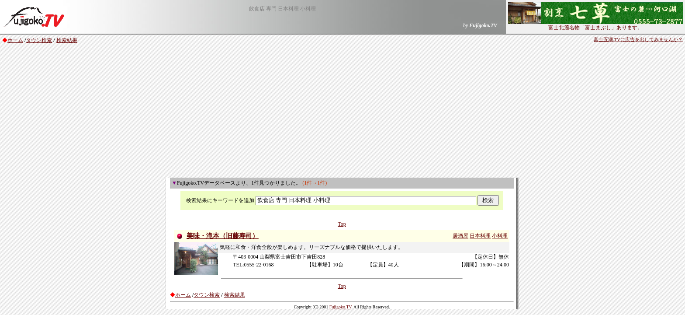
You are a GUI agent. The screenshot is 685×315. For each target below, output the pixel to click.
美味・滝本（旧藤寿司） (223, 235)
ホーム (15, 40)
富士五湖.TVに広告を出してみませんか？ (638, 39)
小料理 (500, 236)
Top (342, 224)
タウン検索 (39, 40)
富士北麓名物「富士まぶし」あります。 (595, 25)
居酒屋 (460, 236)
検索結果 (66, 40)
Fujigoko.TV (340, 306)
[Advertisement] (342, 112)
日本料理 (480, 236)
